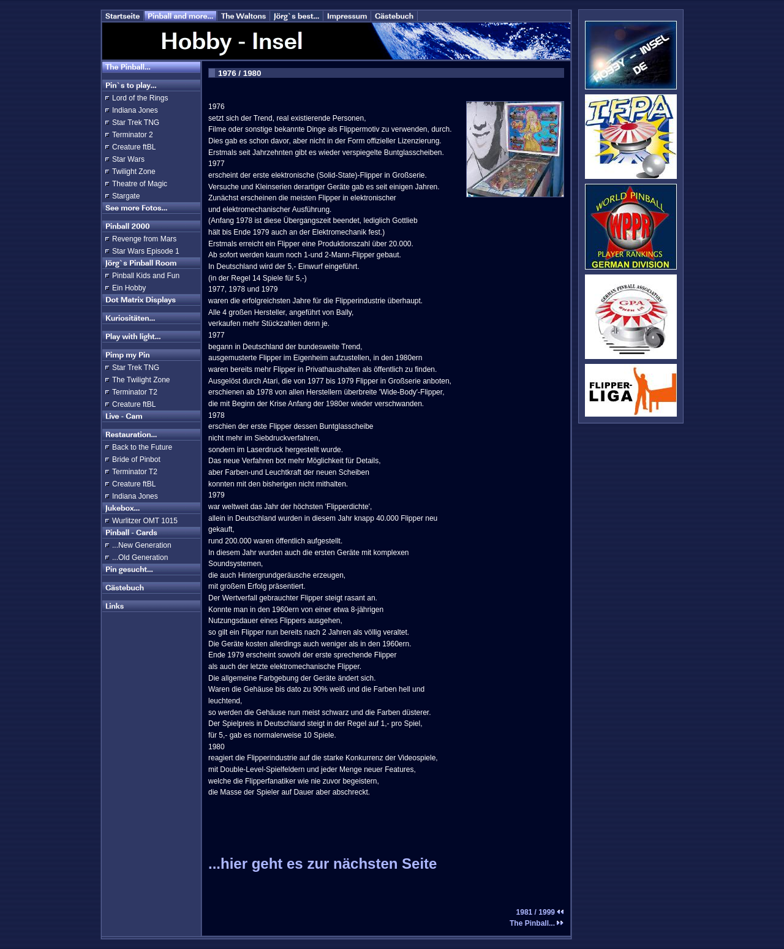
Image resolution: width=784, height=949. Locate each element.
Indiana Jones (135, 110)
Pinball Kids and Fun (145, 275)
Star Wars (128, 159)
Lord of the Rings (140, 98)
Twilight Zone (134, 171)
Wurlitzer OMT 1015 (145, 520)
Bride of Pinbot (136, 459)
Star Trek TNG (135, 122)
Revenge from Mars (144, 239)
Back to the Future (142, 447)
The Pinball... (537, 923)
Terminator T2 (134, 392)
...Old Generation (140, 557)
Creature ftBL (134, 147)
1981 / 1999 (540, 912)
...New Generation (142, 545)
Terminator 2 (132, 134)
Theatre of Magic (139, 184)
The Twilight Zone (141, 380)
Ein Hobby (129, 288)
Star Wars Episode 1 (145, 251)
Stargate (126, 196)
